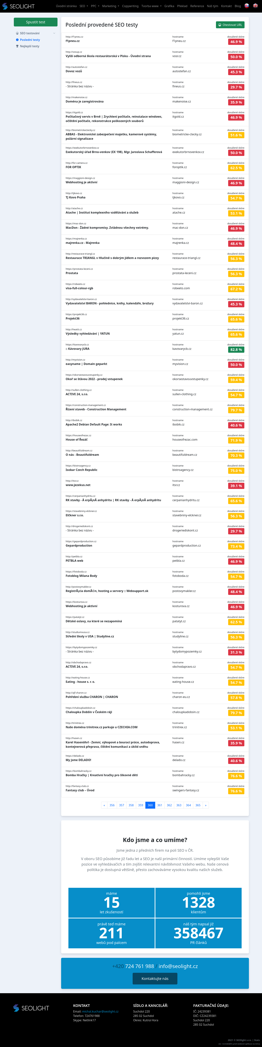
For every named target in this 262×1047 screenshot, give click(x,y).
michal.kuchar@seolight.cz (100, 1011)
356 (112, 805)
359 (140, 805)
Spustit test (35, 22)
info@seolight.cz (178, 966)
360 (150, 805)
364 (188, 805)
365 (197, 805)
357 (121, 805)
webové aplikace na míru (248, 1044)
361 (159, 805)
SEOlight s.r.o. (244, 1040)
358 (131, 805)
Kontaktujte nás (155, 978)
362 (169, 805)
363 (178, 805)
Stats (257, 1040)
